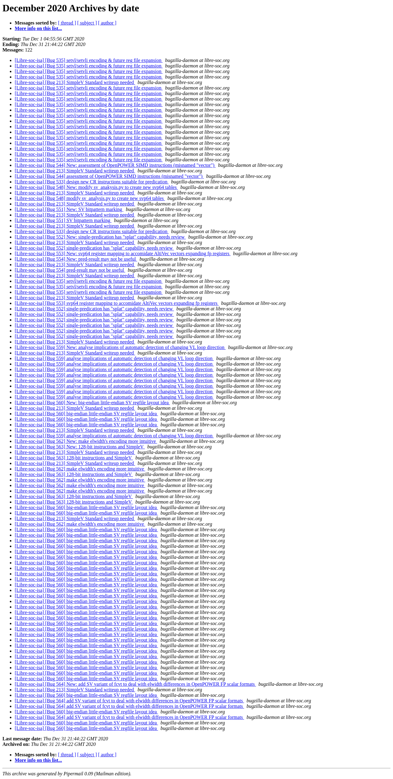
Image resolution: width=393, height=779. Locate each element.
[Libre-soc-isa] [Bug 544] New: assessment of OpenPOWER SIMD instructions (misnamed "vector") (115, 165)
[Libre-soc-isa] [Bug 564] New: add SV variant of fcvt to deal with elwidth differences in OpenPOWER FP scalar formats (135, 684)
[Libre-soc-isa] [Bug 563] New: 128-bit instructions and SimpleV (80, 446)
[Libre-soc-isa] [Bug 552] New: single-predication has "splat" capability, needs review (100, 237)
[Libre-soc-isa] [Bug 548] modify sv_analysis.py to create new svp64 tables (90, 198)
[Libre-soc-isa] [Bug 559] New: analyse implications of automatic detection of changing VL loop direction (120, 347)
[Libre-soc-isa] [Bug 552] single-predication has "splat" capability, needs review (94, 248)
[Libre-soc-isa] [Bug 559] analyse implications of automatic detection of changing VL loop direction (114, 358)
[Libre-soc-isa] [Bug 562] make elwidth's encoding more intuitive (80, 468)
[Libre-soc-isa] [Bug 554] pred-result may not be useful (70, 270)
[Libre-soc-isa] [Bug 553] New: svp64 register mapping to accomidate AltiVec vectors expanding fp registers (123, 253)
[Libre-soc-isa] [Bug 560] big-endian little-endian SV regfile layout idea (86, 413)
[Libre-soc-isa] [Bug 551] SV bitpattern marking (63, 220)
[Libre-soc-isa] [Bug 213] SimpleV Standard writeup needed (75, 82)
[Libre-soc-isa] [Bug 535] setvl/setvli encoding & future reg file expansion (89, 60)
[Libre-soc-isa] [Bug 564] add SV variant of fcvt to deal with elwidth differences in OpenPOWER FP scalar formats (129, 700)
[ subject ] (87, 22)
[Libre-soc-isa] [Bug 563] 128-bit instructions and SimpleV (74, 457)
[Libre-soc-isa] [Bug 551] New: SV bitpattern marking (69, 209)
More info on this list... (38, 28)
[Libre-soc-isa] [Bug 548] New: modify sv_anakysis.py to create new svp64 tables (96, 187)
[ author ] (107, 22)
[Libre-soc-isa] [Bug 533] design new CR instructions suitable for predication (92, 181)
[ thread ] (67, 22)
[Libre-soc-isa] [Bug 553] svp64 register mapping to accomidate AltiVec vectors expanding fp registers (117, 303)
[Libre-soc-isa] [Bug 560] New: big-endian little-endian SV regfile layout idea (92, 402)
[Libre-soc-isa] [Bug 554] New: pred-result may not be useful (76, 259)
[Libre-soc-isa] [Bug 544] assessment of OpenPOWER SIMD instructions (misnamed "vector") (109, 176)
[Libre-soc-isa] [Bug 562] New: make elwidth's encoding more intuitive (86, 441)
